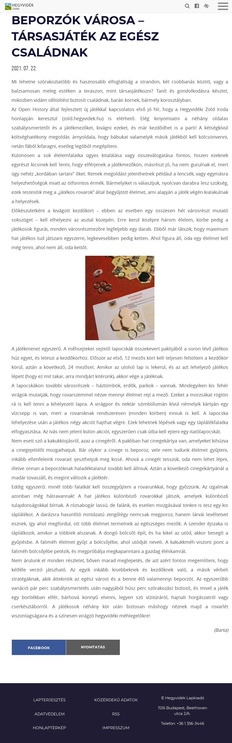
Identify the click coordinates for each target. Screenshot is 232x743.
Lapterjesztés (49, 700)
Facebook (39, 648)
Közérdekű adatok (116, 700)
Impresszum (115, 728)
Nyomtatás (93, 647)
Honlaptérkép (49, 728)
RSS (116, 714)
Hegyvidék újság (22, 7)
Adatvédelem (50, 714)
